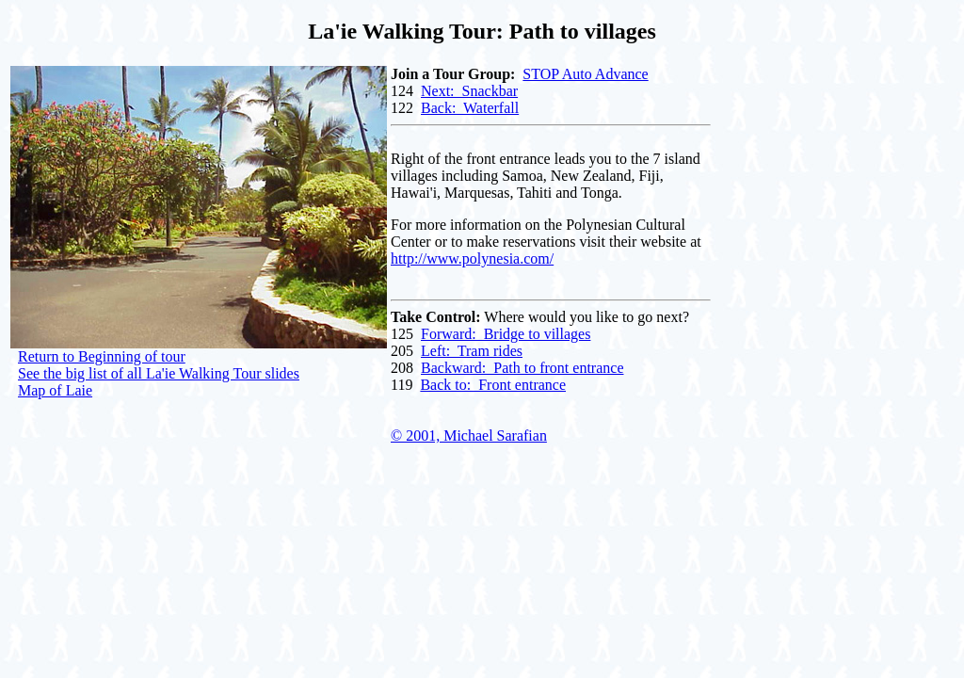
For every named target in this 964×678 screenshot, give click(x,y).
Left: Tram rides (471, 351)
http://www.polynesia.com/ (472, 258)
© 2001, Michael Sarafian (469, 436)
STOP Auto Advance (585, 74)
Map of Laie (55, 390)
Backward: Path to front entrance (522, 368)
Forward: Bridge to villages (505, 334)
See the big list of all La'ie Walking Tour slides (158, 373)
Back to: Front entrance (493, 385)
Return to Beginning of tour (101, 356)
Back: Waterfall (470, 108)
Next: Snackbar (469, 91)
